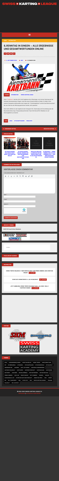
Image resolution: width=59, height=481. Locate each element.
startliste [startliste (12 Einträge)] (25, 385)
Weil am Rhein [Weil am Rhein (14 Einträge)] (15, 387)
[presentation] (5, 180)
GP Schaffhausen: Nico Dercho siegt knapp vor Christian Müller (9, 158)
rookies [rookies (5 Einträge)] (47, 380)
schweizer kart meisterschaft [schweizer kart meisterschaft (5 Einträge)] (24, 382)
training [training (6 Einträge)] (50, 385)
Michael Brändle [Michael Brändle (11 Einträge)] (23, 377)
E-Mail (5, 203)
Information (15, 99)
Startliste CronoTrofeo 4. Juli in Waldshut (25, 284)
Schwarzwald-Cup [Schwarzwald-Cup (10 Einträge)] (9, 382)
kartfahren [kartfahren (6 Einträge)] (20, 374)
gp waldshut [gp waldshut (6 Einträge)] (49, 369)
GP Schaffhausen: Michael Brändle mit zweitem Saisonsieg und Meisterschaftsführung (23, 159)
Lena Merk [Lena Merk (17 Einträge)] (14, 377)
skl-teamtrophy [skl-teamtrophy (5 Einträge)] (12, 385)
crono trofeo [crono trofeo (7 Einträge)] (36, 367)
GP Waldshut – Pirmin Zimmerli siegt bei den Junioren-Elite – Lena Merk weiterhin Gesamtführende (49, 158)
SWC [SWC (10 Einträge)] (31, 385)
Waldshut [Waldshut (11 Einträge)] (7, 387)
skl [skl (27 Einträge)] (5, 385)
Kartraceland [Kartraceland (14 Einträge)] (40, 374)
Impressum (21, 398)
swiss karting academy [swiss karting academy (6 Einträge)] (40, 385)
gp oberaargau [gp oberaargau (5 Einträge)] (12, 369)
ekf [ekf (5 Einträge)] (5, 369)
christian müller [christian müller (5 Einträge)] (26, 367)
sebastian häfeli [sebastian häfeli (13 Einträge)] (38, 382)
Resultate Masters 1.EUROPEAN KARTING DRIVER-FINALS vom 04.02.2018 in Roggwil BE (36, 158)
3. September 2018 (11, 64)
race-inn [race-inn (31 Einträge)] (17, 380)
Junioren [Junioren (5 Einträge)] (16, 372)
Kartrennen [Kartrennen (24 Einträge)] (49, 374)
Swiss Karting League (27, 99)
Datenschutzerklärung (33, 398)
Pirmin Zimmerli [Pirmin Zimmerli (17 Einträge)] (9, 380)
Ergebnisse (10, 103)
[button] (5, 180)
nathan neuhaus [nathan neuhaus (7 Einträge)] (44, 377)
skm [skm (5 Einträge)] (20, 385)
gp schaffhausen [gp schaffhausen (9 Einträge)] (29, 369)
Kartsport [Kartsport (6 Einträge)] (7, 377)
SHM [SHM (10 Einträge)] (45, 382)
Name (5, 199)
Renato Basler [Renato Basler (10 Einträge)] (24, 380)
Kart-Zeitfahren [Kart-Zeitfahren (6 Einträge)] (25, 372)
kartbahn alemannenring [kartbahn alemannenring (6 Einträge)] (37, 372)
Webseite (6, 208)
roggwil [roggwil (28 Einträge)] (41, 380)
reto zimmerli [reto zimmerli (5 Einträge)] (33, 380)
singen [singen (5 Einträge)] (50, 382)
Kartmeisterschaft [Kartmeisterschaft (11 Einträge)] (30, 374)
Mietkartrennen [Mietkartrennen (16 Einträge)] (33, 377)
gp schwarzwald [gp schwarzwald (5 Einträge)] (39, 369)
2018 (11, 125)
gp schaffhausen (20, 125)
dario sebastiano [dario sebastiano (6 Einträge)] (46, 367)
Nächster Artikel (49, 133)
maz (22, 64)
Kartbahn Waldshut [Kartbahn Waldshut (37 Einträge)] (10, 374)
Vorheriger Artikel (10, 133)
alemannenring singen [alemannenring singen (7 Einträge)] (15, 367)
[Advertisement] (29, 19)
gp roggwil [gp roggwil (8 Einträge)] (20, 369)
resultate (30, 125)
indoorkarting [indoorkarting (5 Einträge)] (8, 372)
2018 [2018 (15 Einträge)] (6, 367)
